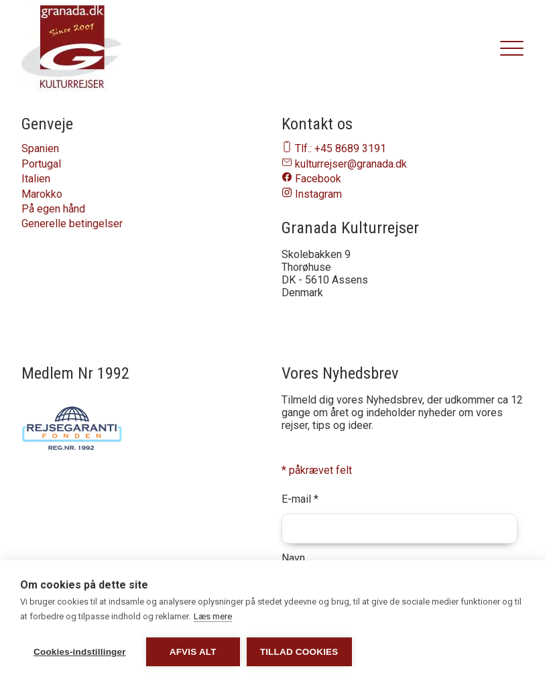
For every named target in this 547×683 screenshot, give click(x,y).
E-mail (300, 499)
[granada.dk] (71, 48)
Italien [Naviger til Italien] (35, 178)
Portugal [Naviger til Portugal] (41, 164)
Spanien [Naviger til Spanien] (40, 148)
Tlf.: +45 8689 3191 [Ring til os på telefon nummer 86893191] (340, 148)
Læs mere (213, 616)
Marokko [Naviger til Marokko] (41, 194)
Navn (293, 558)
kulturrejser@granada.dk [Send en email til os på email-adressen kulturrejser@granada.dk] (351, 164)
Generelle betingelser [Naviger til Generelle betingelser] (72, 223)
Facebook (318, 178)
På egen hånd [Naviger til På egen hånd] (53, 208)
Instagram (318, 194)
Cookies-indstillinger (80, 652)
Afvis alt (193, 652)
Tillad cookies (299, 652)
